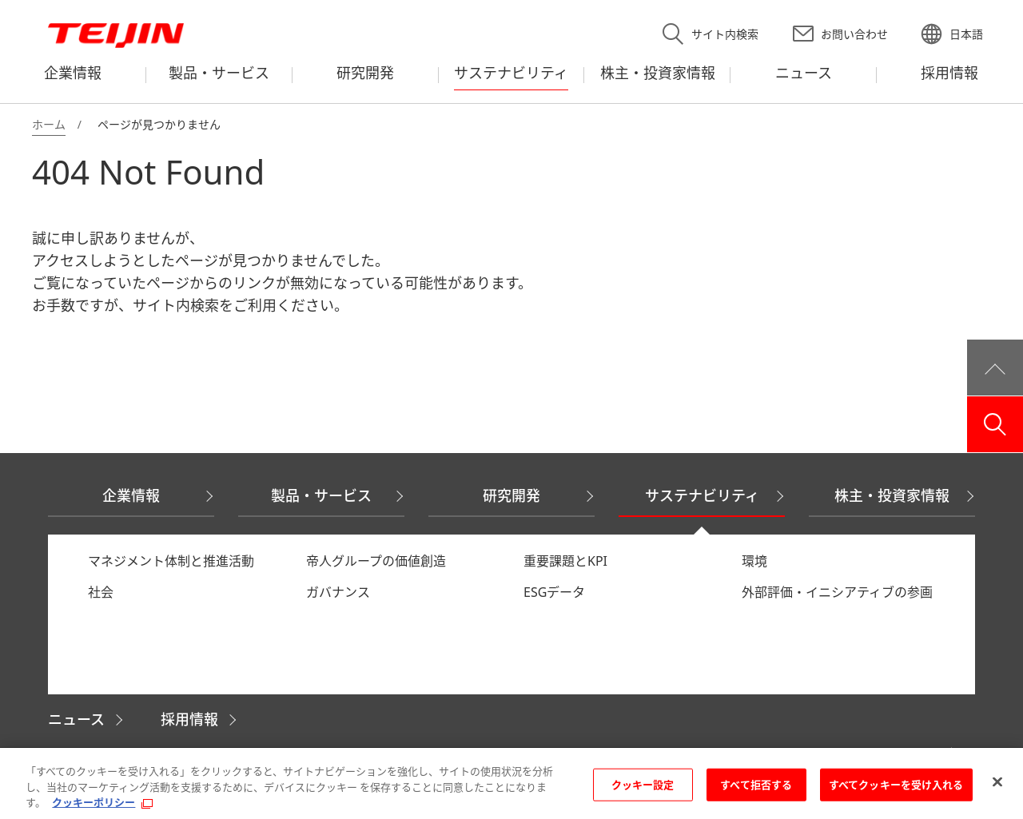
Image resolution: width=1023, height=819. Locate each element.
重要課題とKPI (565, 561)
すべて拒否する (756, 784)
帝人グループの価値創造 (376, 561)
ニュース (76, 719)
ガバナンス (338, 592)
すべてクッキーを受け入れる (896, 784)
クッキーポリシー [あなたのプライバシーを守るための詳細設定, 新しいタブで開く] (93, 803)
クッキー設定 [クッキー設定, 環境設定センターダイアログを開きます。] (643, 784)
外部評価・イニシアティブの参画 (837, 592)
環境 (754, 561)
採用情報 (189, 719)
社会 (100, 592)
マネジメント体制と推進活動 (171, 561)
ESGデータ (554, 592)
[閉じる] (997, 782)
